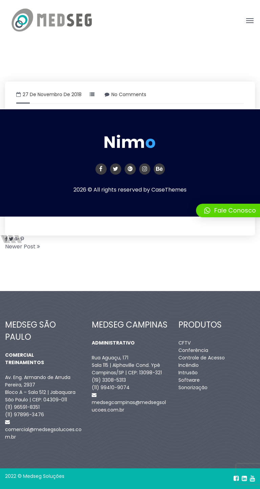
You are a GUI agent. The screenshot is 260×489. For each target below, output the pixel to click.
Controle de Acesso (201, 357)
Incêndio (188, 365)
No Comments (125, 94)
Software (189, 380)
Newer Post (22, 246)
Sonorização (193, 387)
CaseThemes (169, 190)
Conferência (193, 350)
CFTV (184, 342)
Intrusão (188, 372)
